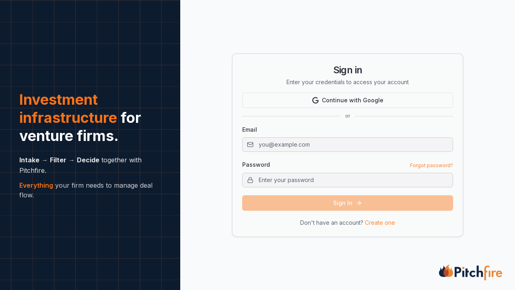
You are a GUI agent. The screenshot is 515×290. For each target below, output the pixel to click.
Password (256, 165)
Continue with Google (347, 100)
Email (249, 129)
